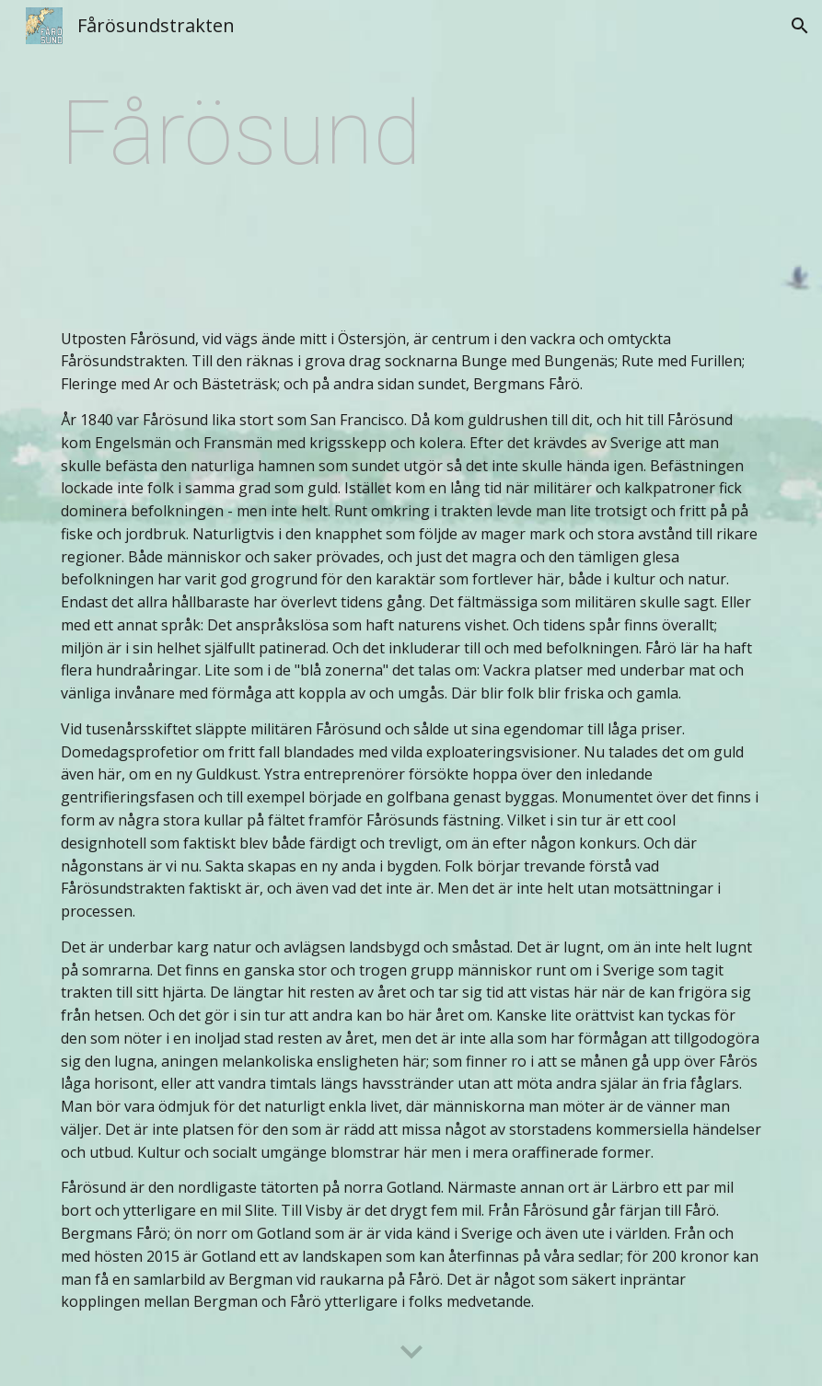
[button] (800, 26)
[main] (411, 187)
